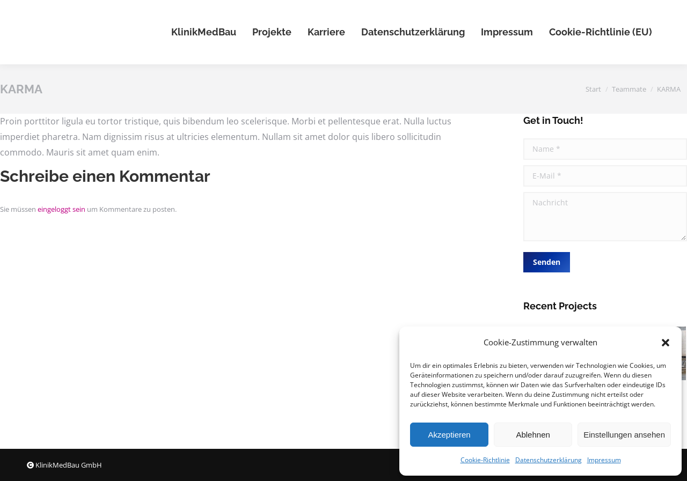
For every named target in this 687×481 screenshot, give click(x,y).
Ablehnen (533, 434)
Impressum (604, 459)
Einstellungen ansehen (624, 434)
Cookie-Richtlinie (485, 459)
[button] (665, 342)
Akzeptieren (449, 434)
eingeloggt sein (61, 209)
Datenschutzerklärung (548, 459)
